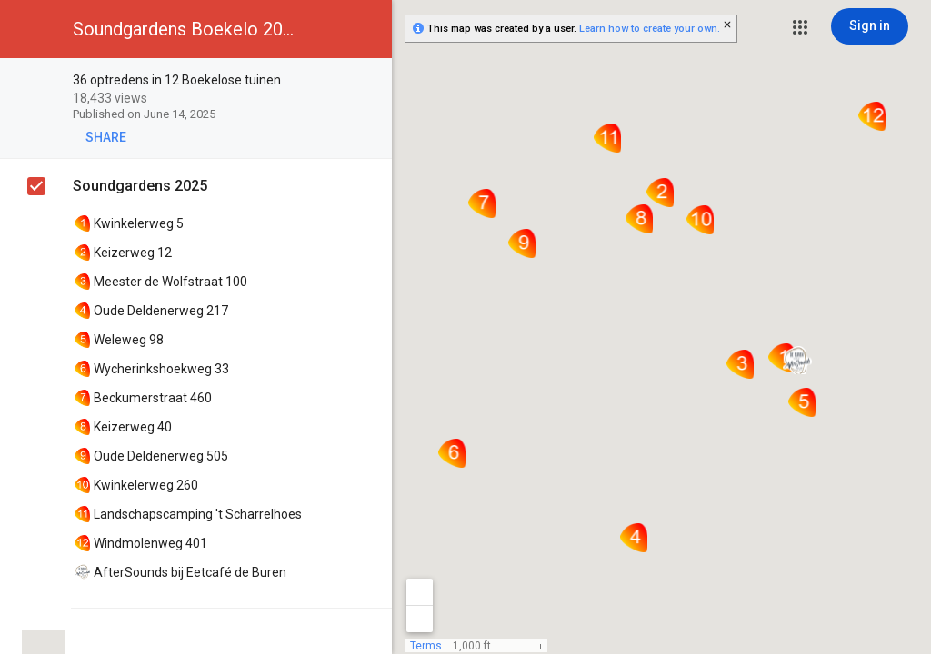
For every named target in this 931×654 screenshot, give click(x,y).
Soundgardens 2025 (140, 185)
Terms (426, 645)
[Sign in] (869, 26)
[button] (800, 27)
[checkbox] (368, 81)
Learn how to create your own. (649, 29)
